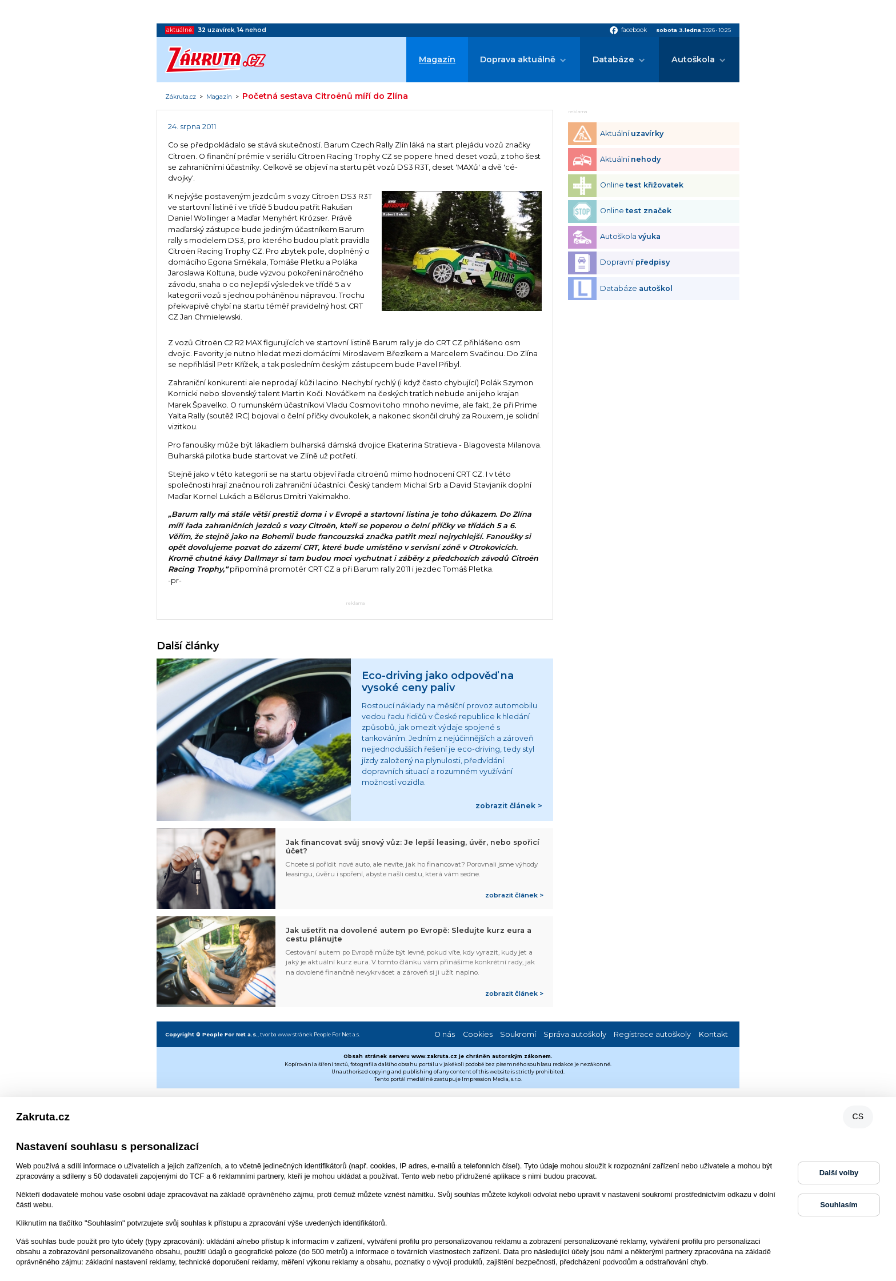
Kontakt (713, 1034)
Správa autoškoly (574, 1034)
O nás (444, 1034)
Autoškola (693, 59)
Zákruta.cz (180, 97)
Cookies (478, 1034)
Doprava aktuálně (517, 59)
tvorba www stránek (286, 1034)
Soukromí (518, 1034)
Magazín (437, 59)
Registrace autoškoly (652, 1034)
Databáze (613, 59)
